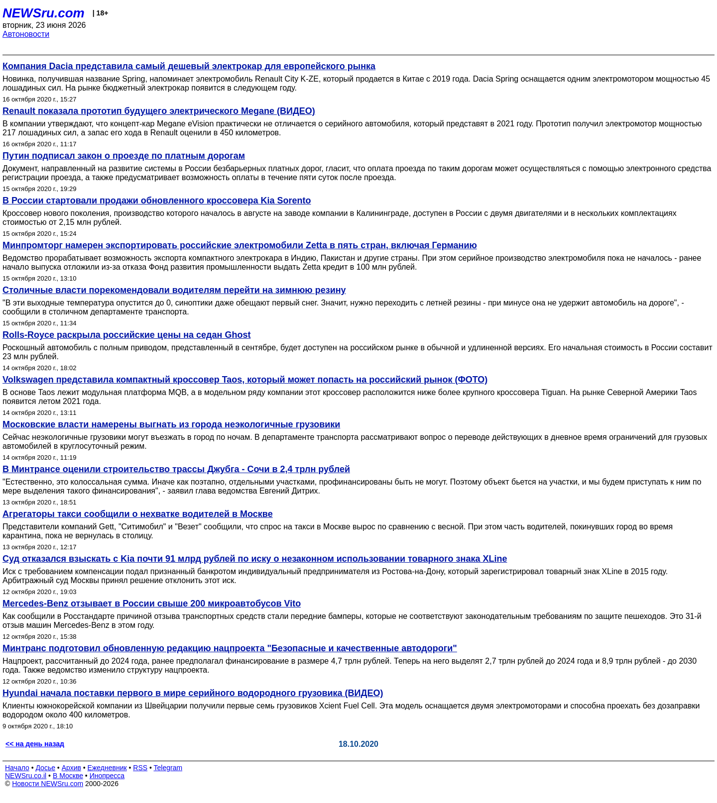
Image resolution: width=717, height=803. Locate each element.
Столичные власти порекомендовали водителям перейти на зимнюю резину (174, 290)
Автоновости (25, 34)
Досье (45, 768)
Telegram (168, 768)
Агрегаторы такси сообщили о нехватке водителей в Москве (137, 514)
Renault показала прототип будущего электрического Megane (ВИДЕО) (158, 111)
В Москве (68, 776)
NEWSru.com (43, 12)
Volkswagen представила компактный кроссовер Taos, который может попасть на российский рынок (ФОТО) (244, 380)
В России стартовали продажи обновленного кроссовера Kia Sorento (156, 200)
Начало (17, 768)
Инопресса (107, 776)
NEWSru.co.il (25, 776)
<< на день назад (34, 744)
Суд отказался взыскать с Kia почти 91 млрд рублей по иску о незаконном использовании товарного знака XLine (254, 559)
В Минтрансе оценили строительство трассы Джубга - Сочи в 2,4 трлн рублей (176, 469)
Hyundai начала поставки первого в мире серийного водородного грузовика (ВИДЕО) (192, 693)
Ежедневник (107, 768)
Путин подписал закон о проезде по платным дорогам (123, 156)
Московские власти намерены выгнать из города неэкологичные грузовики (171, 424)
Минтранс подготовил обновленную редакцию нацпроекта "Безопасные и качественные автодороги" (229, 648)
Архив (71, 768)
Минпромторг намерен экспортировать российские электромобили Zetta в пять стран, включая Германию (239, 245)
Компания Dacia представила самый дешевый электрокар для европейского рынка (188, 66)
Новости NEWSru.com (47, 784)
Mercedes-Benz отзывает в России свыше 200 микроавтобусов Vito (151, 603)
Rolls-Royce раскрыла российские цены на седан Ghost (126, 335)
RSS (140, 768)
